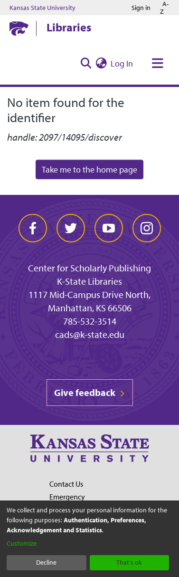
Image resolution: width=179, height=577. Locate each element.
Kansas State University (42, 7)
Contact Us (66, 484)
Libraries (69, 27)
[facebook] (33, 228)
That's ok (129, 562)
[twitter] (71, 228)
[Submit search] (86, 63)
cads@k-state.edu (89, 334)
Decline (46, 562)
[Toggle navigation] (157, 63)
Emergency (67, 496)
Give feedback (89, 392)
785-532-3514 (89, 321)
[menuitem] (101, 63)
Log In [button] (122, 63)
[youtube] (108, 228)
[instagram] (146, 228)
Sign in (141, 7)
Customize (22, 543)
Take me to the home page (89, 169)
